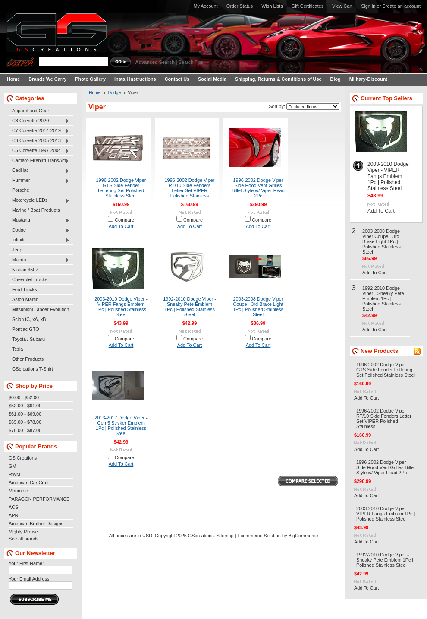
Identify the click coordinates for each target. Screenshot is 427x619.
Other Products (28, 359)
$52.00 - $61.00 (25, 405)
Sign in (368, 6)
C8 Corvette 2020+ (39, 121)
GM (12, 466)
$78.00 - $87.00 (25, 430)
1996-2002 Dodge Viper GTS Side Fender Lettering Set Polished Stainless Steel (121, 188)
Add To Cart (121, 226)
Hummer (39, 181)
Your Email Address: (30, 578)
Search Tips (191, 62)
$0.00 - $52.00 (24, 397)
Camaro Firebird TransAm (39, 161)
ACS (13, 507)
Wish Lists (272, 6)
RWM (14, 474)
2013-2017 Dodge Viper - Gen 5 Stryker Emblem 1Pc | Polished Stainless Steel (121, 425)
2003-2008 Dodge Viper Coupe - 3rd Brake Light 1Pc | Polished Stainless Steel (258, 306)
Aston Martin (25, 299)
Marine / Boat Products (36, 210)
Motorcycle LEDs (39, 200)
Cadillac (39, 171)
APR (13, 515)
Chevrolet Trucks (29, 279)
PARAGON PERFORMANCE (39, 499)
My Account (205, 6)
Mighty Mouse (23, 531)
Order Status (239, 6)
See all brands (24, 538)
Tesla (17, 349)
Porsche (20, 190)
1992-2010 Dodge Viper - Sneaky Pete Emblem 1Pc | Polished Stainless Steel (189, 306)
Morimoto (18, 490)
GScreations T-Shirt (32, 368)
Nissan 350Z (25, 269)
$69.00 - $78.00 (25, 422)
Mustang (39, 220)
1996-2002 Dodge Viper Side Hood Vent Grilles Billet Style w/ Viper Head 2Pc (258, 188)
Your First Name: (26, 563)
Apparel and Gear (30, 110)
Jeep (17, 249)
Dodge (39, 230)
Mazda (39, 260)
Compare (124, 219)
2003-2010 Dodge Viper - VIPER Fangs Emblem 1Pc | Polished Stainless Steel (121, 306)
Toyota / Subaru (28, 339)
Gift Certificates (307, 6)
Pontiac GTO (25, 329)
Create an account (401, 6)
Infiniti (39, 240)
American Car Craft (29, 482)
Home (95, 92)
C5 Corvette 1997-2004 (39, 151)
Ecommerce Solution (259, 535)
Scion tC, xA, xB (29, 319)
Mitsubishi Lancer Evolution (40, 309)
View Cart (342, 6)
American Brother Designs (36, 523)
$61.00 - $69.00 (25, 413)
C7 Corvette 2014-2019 (39, 131)
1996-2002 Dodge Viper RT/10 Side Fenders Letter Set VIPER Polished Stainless (190, 188)
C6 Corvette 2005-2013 (39, 141)
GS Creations (23, 457)
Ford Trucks (24, 289)
